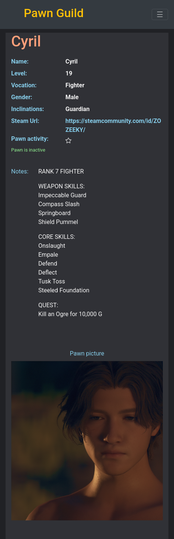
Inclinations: (27, 109)
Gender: (21, 97)
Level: (19, 73)
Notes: (19, 171)
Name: (20, 61)
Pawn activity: (29, 138)
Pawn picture (87, 353)
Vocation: (23, 85)
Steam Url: (25, 120)
